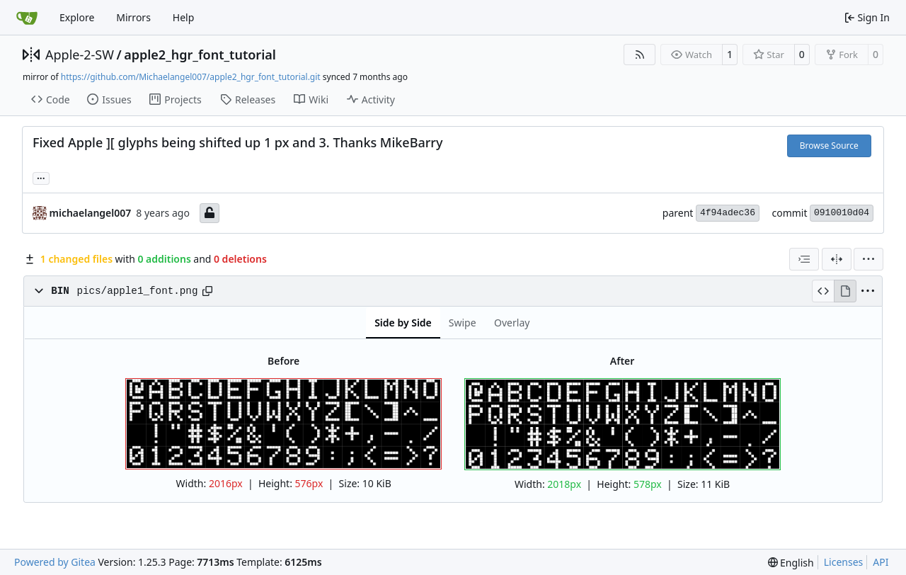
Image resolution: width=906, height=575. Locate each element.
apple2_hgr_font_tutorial (200, 54)
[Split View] (836, 259)
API (880, 562)
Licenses (844, 562)
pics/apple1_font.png (136, 291)
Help (184, 17)
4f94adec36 (727, 212)
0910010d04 (841, 212)
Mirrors (133, 17)
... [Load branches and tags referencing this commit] (41, 177)
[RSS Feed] (640, 54)
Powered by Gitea (55, 562)
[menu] (868, 259)
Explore (76, 17)
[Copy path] (207, 291)
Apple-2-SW (79, 54)
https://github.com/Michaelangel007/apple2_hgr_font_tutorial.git (191, 77)
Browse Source (829, 146)
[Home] (27, 17)
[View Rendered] (845, 291)
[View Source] (823, 291)
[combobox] (804, 259)
